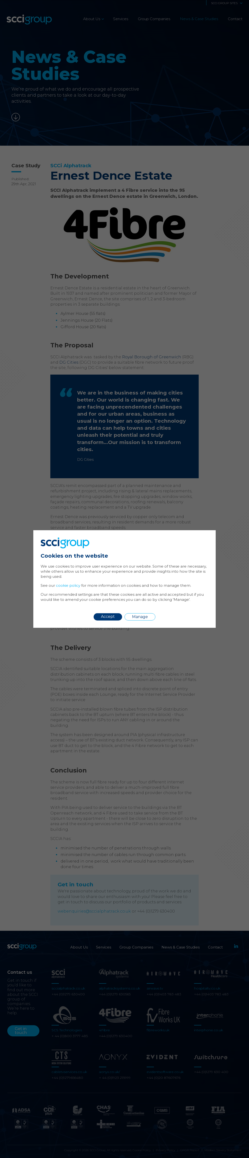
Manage (140, 616)
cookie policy (68, 585)
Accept (108, 616)
